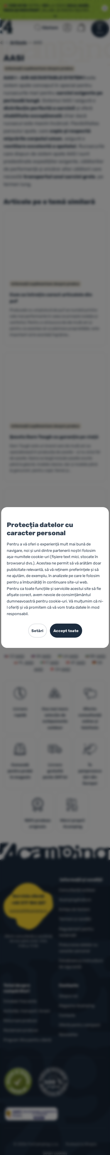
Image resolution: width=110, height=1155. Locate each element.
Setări (37, 631)
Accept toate (66, 631)
